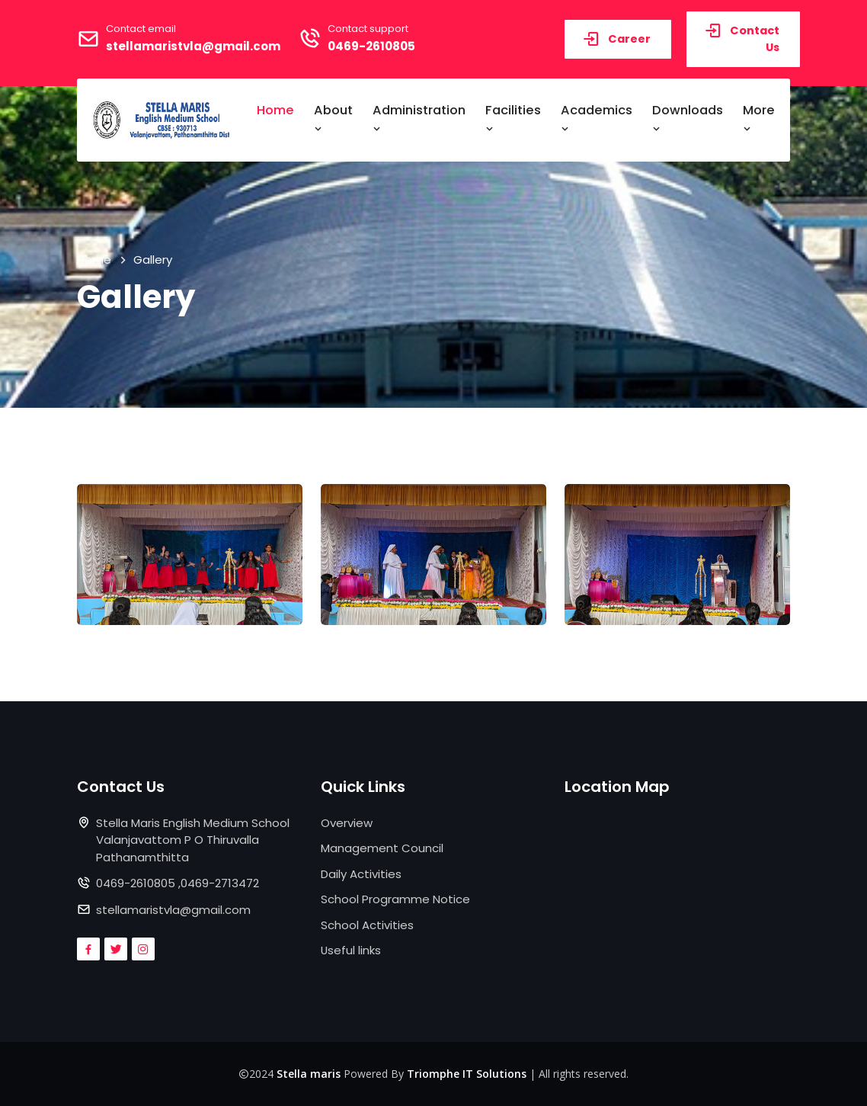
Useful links (351, 950)
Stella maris (309, 1073)
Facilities (513, 118)
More (759, 118)
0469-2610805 (371, 46)
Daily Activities (361, 874)
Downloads (687, 118)
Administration (419, 118)
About (333, 118)
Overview (347, 823)
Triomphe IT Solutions (466, 1073)
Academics (596, 118)
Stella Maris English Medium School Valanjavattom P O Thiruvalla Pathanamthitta (193, 840)
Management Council (382, 848)
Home (275, 110)
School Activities (367, 925)
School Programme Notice (395, 899)
